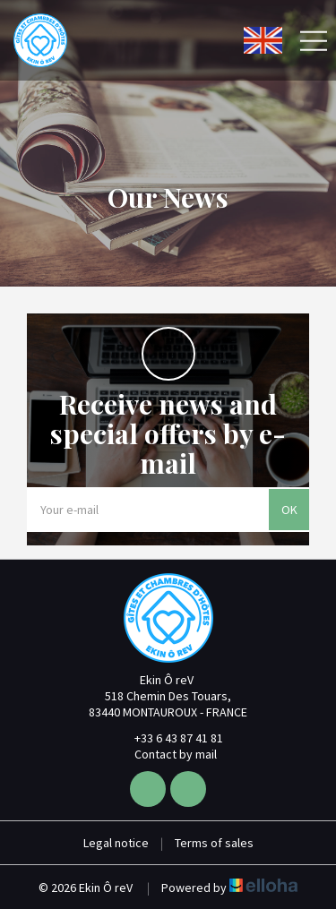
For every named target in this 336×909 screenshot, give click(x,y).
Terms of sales (214, 843)
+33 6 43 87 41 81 (168, 738)
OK (289, 510)
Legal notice (116, 843)
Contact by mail (165, 754)
